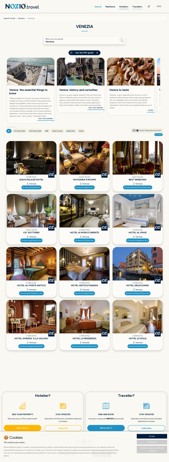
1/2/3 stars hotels (35, 131)
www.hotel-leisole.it (138, 346)
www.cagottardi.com (31, 240)
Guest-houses (57, 131)
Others (81, 131)
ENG (159, 6)
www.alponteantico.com (31, 293)
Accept (152, 436)
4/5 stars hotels (19, 131)
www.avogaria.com (85, 187)
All (9, 131)
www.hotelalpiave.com (137, 240)
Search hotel (9, 18)
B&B (46, 131)
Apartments (70, 131)
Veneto (21, 18)
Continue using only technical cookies (152, 449)
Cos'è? (158, 134)
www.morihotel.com (84, 240)
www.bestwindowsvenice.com (137, 187)
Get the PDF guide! (84, 53)
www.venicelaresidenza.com (84, 346)
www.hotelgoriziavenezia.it (31, 346)
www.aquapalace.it (31, 187)
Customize (151, 442)
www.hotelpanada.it (84, 293)
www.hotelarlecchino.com (137, 293)
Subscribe (63, 428)
